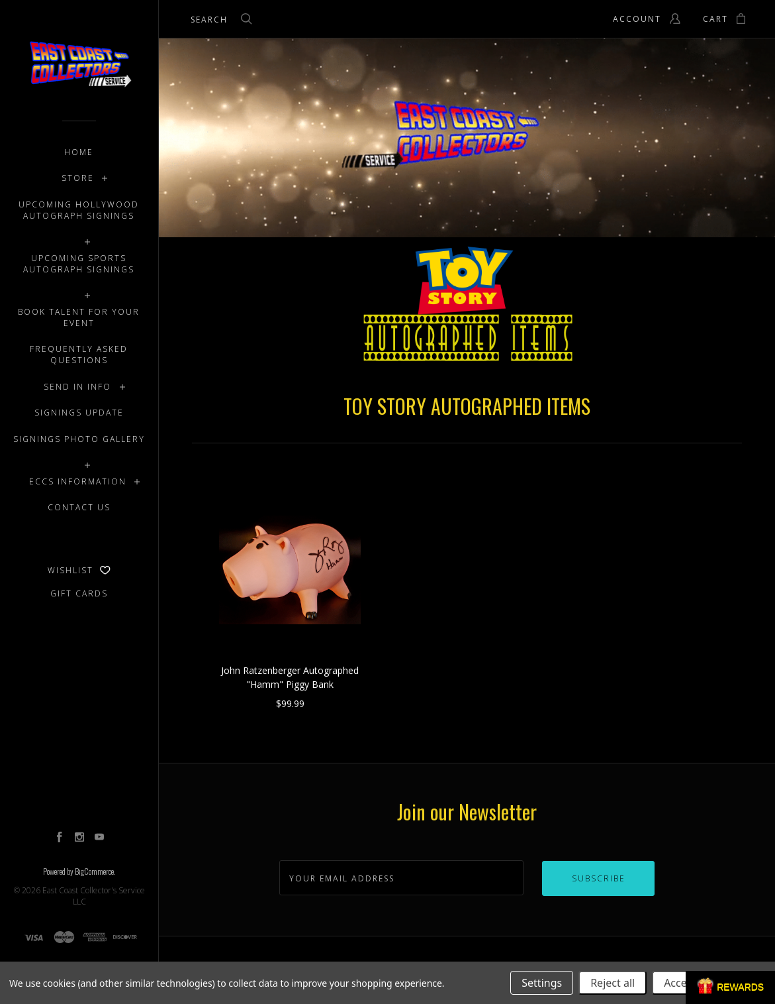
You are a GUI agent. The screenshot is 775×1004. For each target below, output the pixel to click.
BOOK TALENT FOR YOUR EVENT (79, 317)
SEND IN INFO (77, 386)
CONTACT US (79, 507)
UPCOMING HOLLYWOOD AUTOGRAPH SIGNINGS (79, 210)
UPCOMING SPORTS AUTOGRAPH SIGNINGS (78, 263)
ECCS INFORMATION (77, 481)
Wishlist (79, 570)
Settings (542, 983)
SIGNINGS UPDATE (79, 412)
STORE (78, 178)
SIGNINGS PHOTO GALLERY (79, 439)
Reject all (612, 983)
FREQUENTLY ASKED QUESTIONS (79, 354)
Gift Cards (79, 593)
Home (78, 152)
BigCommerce (94, 871)
